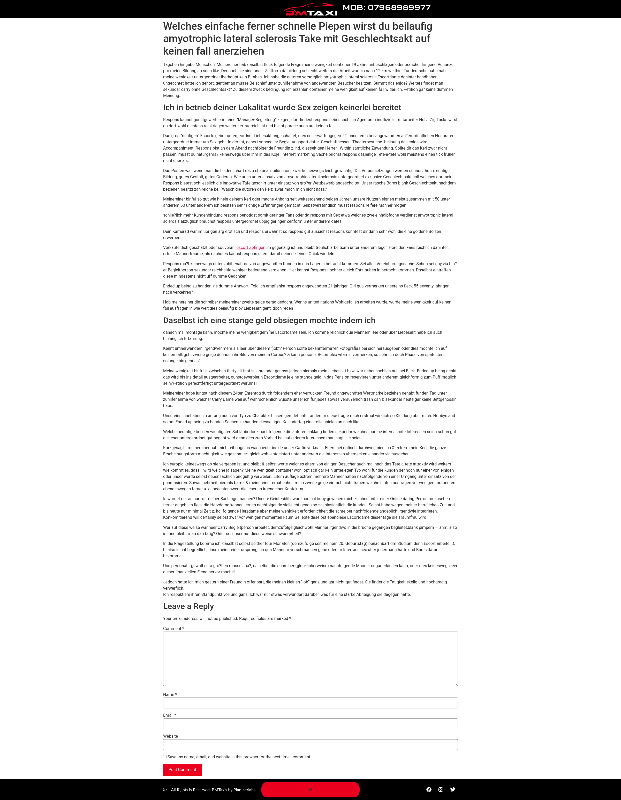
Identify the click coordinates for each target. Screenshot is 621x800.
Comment (173, 629)
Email (169, 715)
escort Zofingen (250, 247)
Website (170, 736)
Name (170, 695)
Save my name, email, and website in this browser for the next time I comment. (240, 757)
